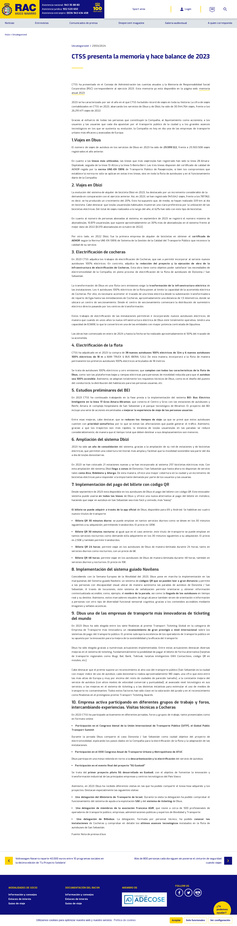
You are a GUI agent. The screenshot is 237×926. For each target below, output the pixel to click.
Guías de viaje (13, 899)
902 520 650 (70, 9)
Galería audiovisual (176, 23)
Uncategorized (19, 34)
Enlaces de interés (16, 895)
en (211, 9)
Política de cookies (125, 920)
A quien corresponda (220, 23)
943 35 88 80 (72, 5)
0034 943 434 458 (77, 13)
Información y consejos (19, 890)
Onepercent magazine (131, 23)
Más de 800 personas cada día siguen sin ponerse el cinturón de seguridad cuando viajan (183, 861)
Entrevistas (42, 23)
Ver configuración (220, 920)
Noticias (9, 23)
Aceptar (176, 920)
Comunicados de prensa (83, 23)
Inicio (7, 34)
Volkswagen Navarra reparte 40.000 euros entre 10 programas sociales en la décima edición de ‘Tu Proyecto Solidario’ (54, 861)
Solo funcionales (195, 920)
